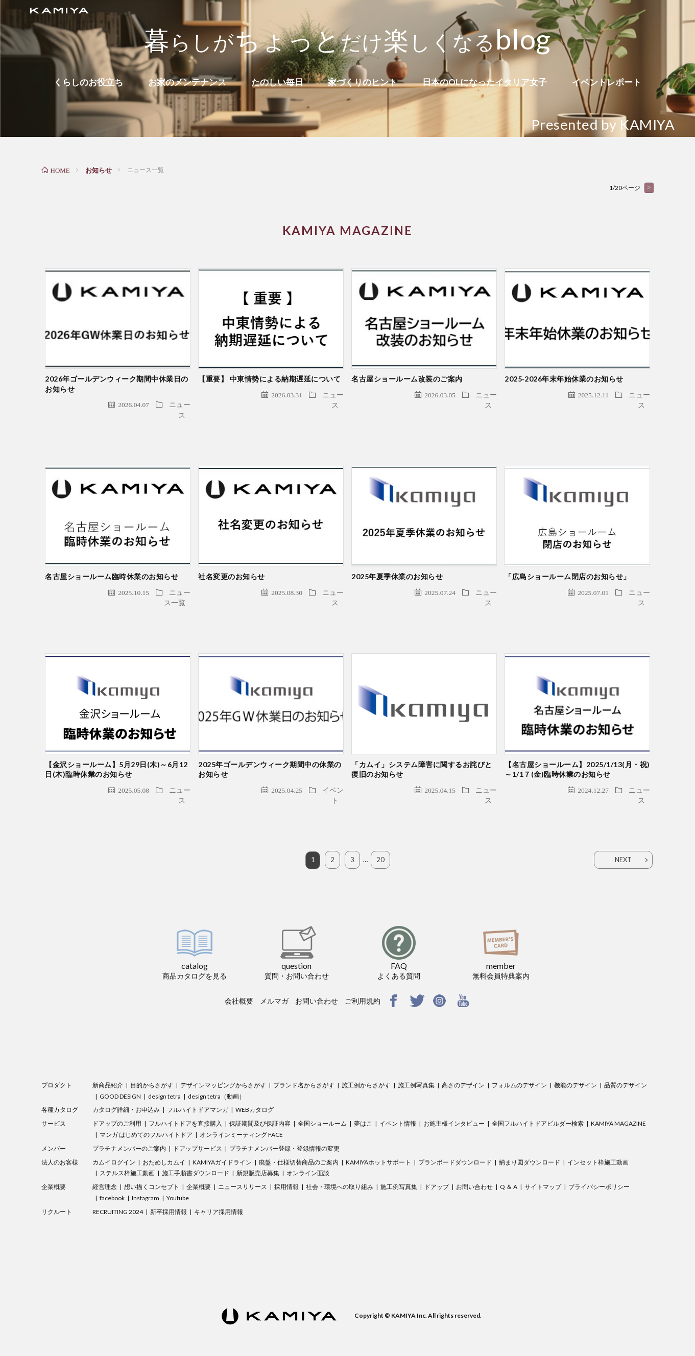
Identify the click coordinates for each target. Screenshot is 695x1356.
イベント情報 (397, 1099)
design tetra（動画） (216, 1072)
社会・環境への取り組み (339, 1163)
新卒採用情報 (168, 1188)
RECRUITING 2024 (117, 1188)
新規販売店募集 (257, 1149)
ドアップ (436, 1163)
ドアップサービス (197, 1124)
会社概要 (239, 976)
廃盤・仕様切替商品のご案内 (299, 1138)
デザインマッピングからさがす (223, 1061)
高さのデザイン (463, 1061)
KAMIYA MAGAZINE (618, 1099)
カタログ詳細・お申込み (126, 1086)
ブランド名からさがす (303, 1061)
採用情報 (286, 1163)
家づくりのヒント (362, 82)
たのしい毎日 (277, 82)
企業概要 (53, 1163)
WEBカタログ (254, 1086)
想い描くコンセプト (151, 1163)
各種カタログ (59, 1086)
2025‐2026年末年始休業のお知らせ (564, 371)
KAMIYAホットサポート (378, 1138)
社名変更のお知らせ (231, 560)
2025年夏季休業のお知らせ (397, 560)
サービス (53, 1099)
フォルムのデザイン (519, 1061)
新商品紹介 (107, 1061)
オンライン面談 (307, 1149)
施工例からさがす (366, 1061)
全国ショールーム (322, 1099)
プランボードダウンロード (455, 1138)
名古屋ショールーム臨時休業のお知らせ (111, 560)
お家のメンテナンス (187, 82)
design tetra (164, 1072)
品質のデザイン (625, 1061)
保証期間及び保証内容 (260, 1099)
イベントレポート (606, 82)
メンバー (53, 1124)
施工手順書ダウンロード (195, 1149)
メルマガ (274, 976)
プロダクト (56, 1061)
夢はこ (363, 1099)
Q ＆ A (508, 1163)
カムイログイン (113, 1138)
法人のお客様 (59, 1138)
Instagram (145, 1174)
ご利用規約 (362, 976)
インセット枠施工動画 (598, 1138)
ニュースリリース (242, 1163)
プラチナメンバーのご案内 (129, 1124)
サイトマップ (542, 1163)
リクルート (56, 1188)
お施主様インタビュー (454, 1099)
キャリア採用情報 (218, 1188)
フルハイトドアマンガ (197, 1086)
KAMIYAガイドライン (222, 1138)
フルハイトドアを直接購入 (185, 1099)
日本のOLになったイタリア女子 (484, 82)
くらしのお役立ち (88, 82)
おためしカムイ (163, 1138)
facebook (112, 1174)
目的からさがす (151, 1061)
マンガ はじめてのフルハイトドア (146, 1110)
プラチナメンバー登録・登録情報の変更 (284, 1124)
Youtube (177, 1174)
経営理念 (104, 1163)
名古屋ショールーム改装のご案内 (407, 371)
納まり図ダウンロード (529, 1138)
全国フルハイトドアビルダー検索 (538, 1099)
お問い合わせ (316, 976)
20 (380, 836)
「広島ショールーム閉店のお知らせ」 (568, 560)
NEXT (623, 836)
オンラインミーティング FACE (241, 1110)
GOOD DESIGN (120, 1072)
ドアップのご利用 (116, 1099)
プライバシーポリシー (599, 1163)
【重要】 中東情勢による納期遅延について (269, 371)
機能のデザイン (575, 1061)
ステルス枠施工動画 (127, 1149)
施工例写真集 (416, 1061)
